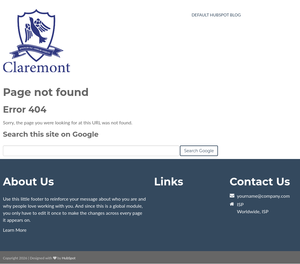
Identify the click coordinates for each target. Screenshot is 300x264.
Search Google (199, 150)
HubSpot (68, 258)
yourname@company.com (263, 196)
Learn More (15, 230)
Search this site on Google (50, 134)
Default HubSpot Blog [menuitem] (216, 14)
